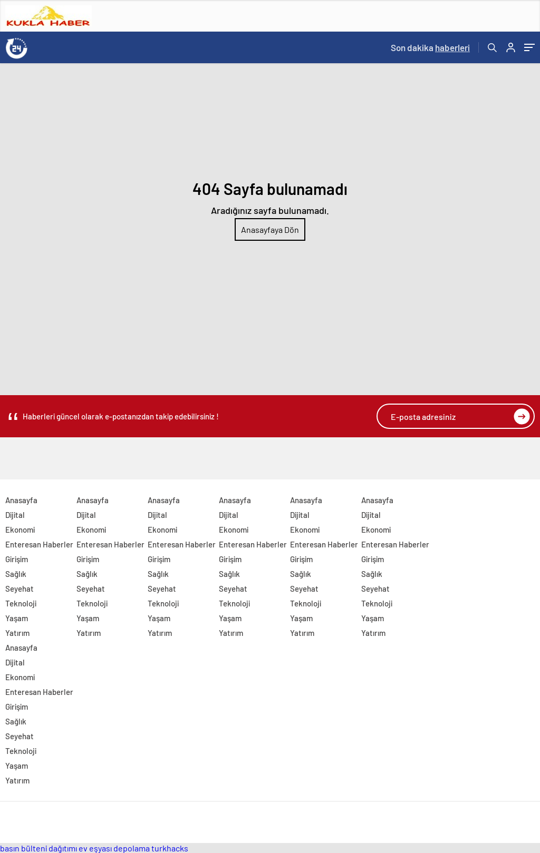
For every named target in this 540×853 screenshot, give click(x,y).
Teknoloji (20, 603)
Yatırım (17, 633)
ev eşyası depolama (114, 848)
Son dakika (430, 47)
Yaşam (16, 618)
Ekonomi (20, 529)
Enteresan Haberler (39, 544)
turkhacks (169, 848)
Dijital (15, 514)
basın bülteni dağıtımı (38, 848)
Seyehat (19, 588)
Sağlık (15, 574)
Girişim (16, 559)
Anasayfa (21, 500)
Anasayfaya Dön (270, 229)
